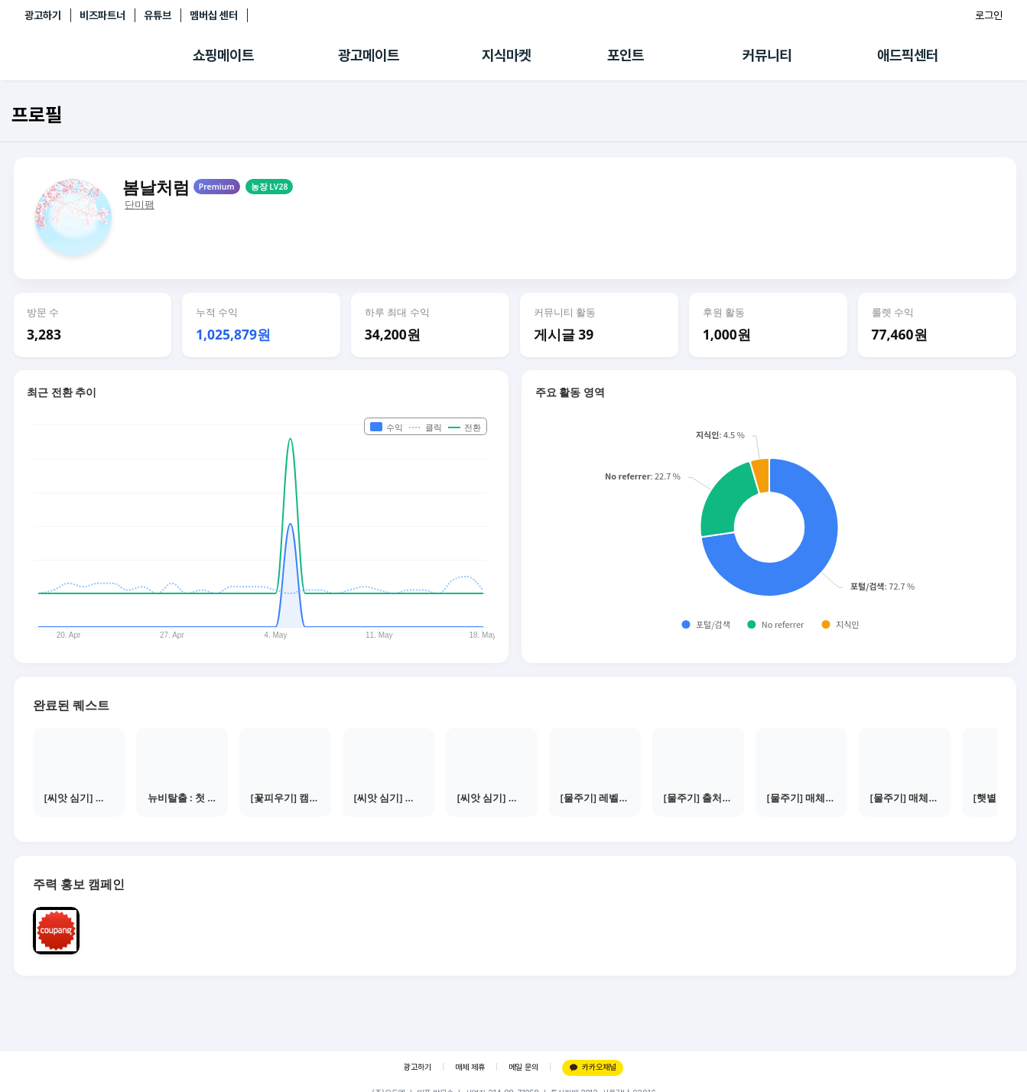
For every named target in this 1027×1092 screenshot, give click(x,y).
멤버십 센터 (214, 15)
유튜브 (157, 15)
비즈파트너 (102, 15)
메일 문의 (523, 1067)
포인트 (625, 55)
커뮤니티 (767, 55)
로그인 (989, 15)
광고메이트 (368, 55)
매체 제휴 (470, 1067)
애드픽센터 (907, 55)
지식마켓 (506, 55)
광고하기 (42, 15)
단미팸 (139, 204)
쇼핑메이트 (223, 55)
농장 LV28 (269, 186)
